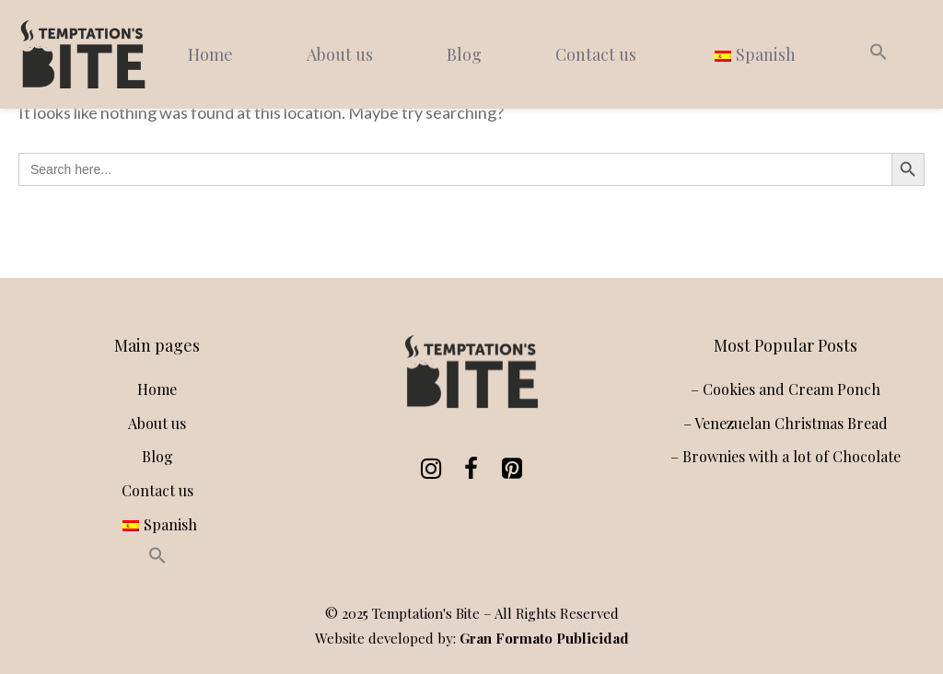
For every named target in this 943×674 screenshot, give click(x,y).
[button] (878, 54)
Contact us (595, 54)
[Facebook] (468, 469)
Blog (464, 54)
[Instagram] (427, 469)
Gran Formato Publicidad (544, 638)
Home (210, 54)
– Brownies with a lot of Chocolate (785, 456)
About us (340, 54)
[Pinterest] (508, 469)
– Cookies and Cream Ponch (785, 389)
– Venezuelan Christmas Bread (785, 423)
